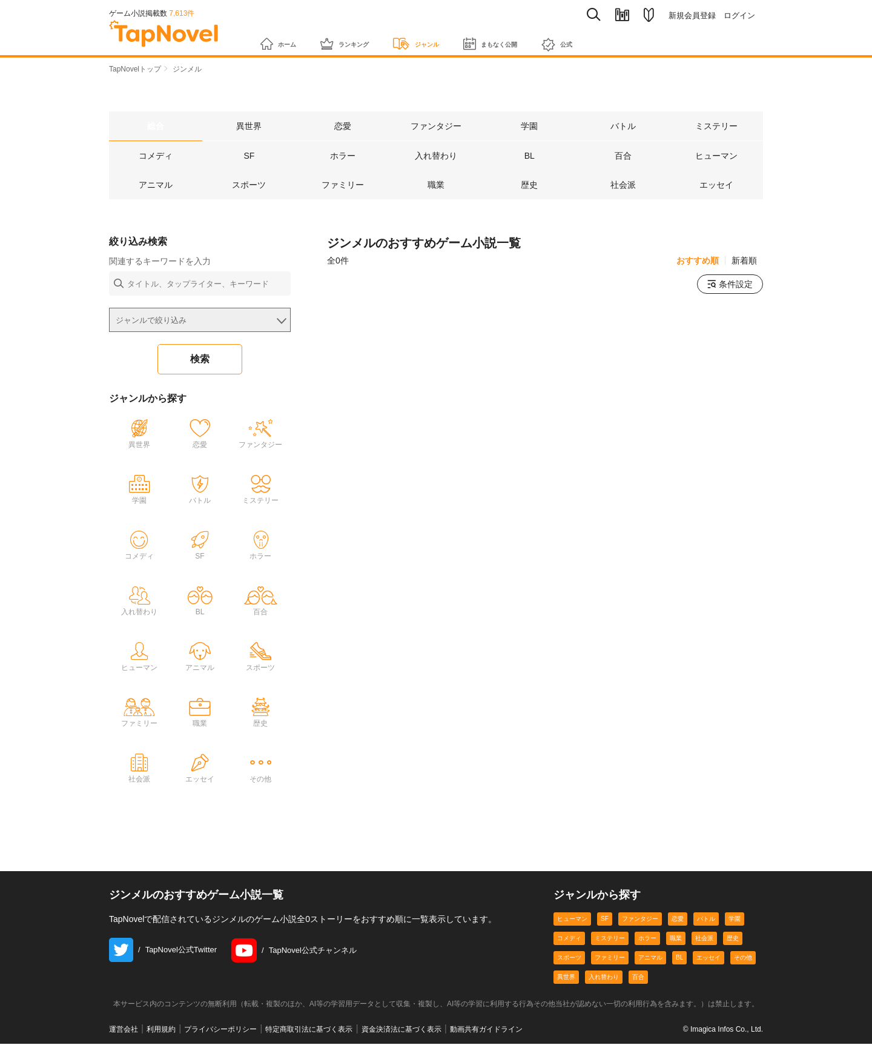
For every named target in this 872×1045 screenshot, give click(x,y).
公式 (626, 38)
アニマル (650, 958)
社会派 (704, 939)
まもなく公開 (545, 38)
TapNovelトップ (135, 69)
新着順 (744, 261)
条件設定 (730, 285)
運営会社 (123, 1030)
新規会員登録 (692, 15)
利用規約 (161, 1030)
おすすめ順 (697, 261)
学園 (734, 920)
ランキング (364, 38)
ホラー (647, 939)
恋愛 (678, 920)
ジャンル (452, 38)
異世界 (566, 978)
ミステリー (610, 939)
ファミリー (610, 958)
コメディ (569, 939)
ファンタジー (640, 920)
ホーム (283, 38)
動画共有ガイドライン (486, 1030)
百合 (638, 978)
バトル (706, 920)
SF (605, 920)
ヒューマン (572, 920)
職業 (676, 939)
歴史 (733, 939)
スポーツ (569, 958)
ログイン (739, 15)
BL (679, 958)
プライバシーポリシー (220, 1030)
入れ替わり (604, 978)
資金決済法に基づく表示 (401, 1030)
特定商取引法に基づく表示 (308, 1030)
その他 (743, 958)
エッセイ (708, 958)
